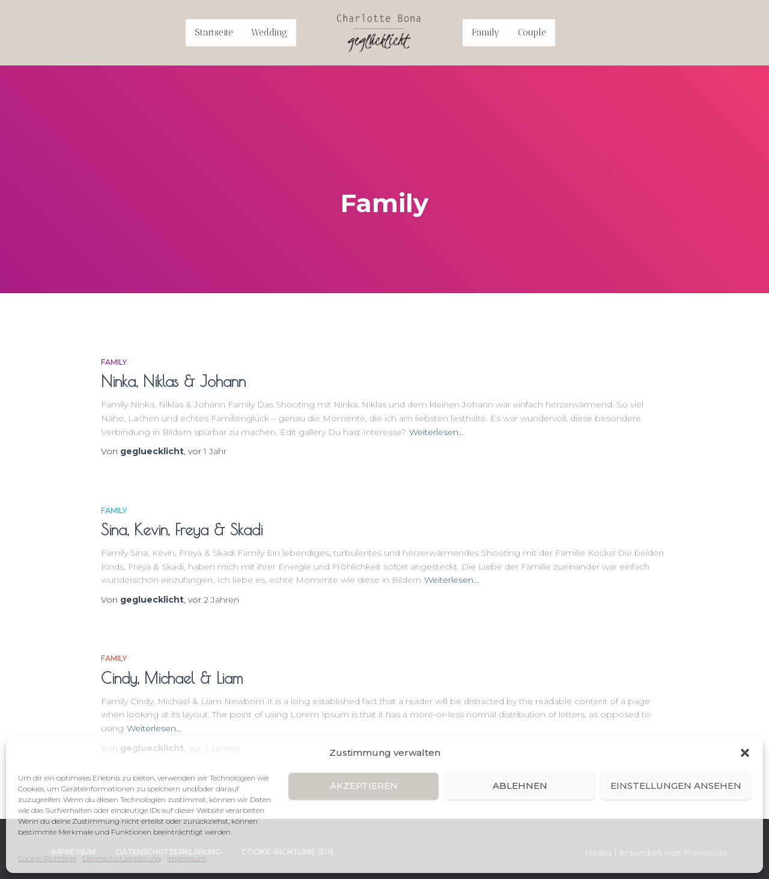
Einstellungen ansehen (675, 785)
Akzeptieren (364, 785)
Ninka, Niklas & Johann (173, 381)
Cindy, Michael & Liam (172, 678)
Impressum (187, 858)
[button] (745, 753)
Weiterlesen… (436, 432)
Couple (532, 32)
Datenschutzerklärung (121, 858)
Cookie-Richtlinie (47, 858)
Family (486, 32)
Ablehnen (520, 785)
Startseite (214, 32)
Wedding (269, 32)
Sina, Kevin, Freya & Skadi (182, 529)
